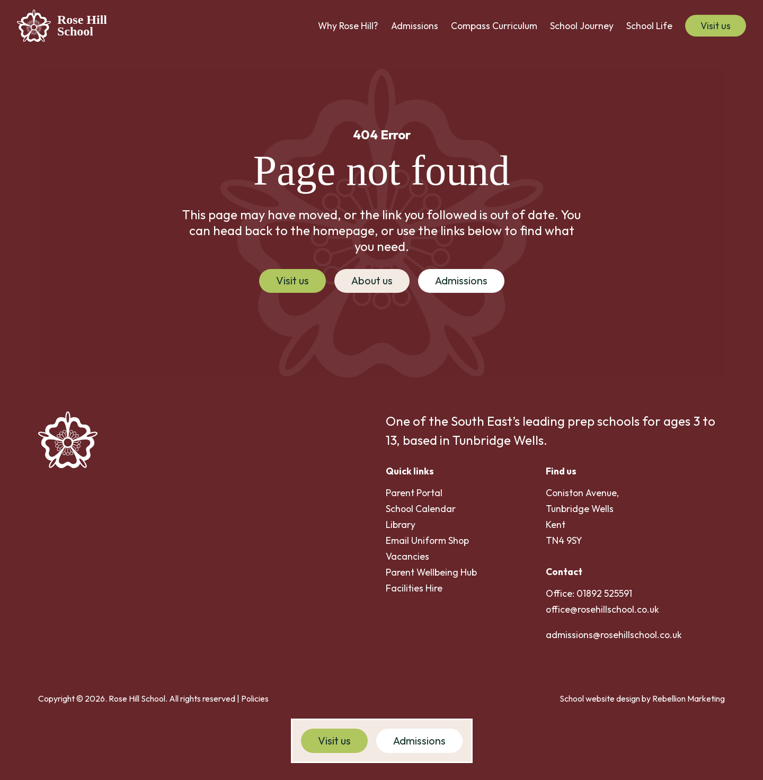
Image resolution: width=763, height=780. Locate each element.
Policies (255, 698)
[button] (348, 26)
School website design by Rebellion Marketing (642, 698)
